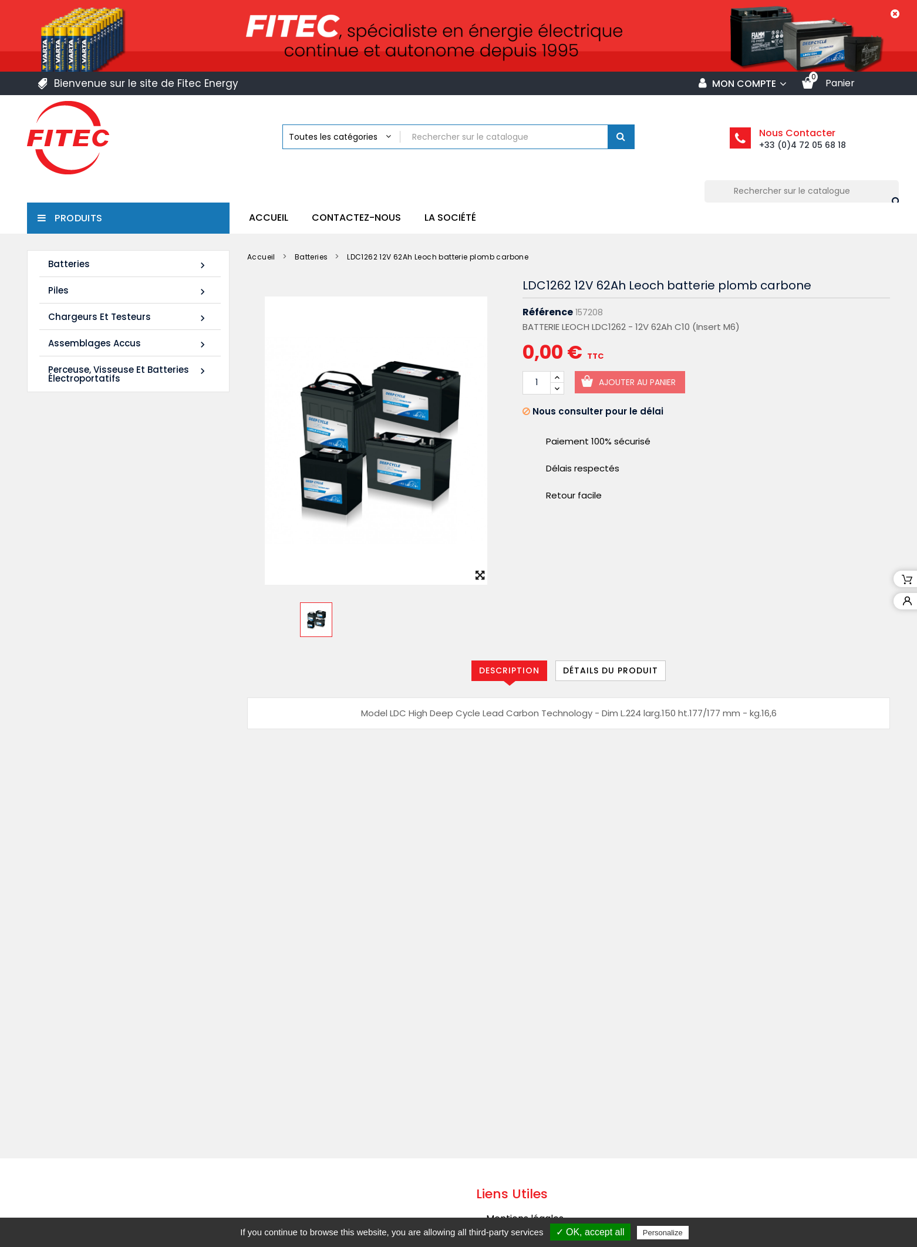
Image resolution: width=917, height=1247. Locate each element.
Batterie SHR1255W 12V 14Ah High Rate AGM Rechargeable (146, 490)
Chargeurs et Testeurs (128, 317)
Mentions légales (525, 1086)
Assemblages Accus (128, 343)
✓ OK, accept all (590, 1232)
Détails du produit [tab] (610, 670)
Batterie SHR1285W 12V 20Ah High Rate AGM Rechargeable (146, 583)
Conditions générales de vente (556, 1109)
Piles (128, 291)
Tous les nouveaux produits (122, 656)
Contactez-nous (356, 217)
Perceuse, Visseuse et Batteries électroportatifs (128, 374)
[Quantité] (536, 383)
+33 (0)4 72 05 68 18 (802, 145)
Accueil (268, 217)
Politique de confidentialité (547, 1155)
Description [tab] (509, 670)
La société (450, 217)
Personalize (663, 1232)
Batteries (128, 264)
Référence (547, 312)
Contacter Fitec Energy (540, 1178)
